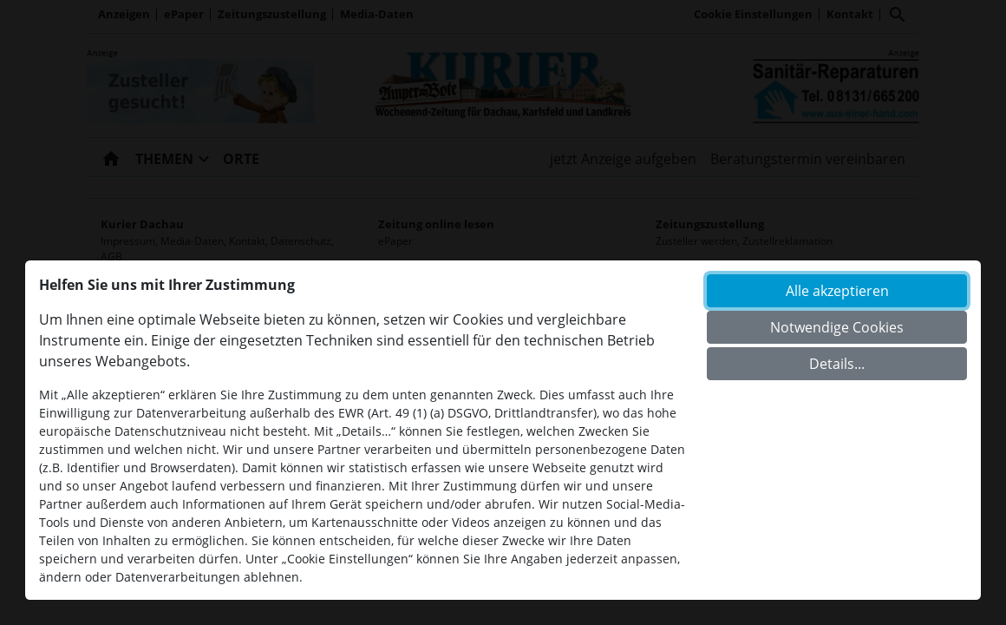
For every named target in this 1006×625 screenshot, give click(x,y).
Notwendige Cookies (837, 327)
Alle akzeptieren (837, 290)
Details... (837, 363)
